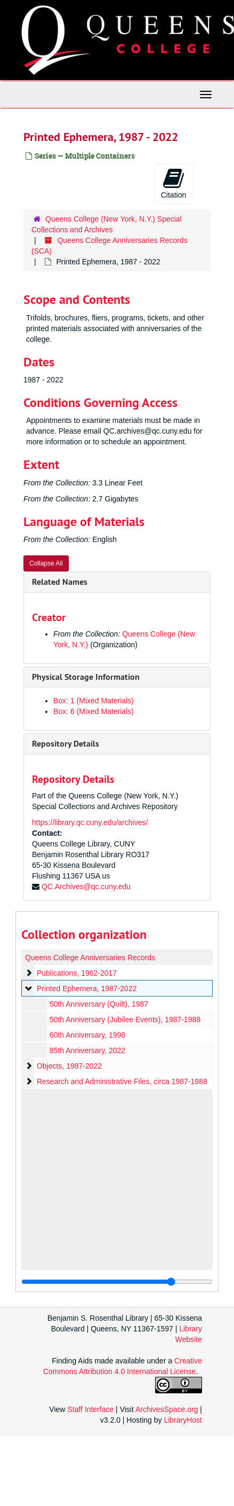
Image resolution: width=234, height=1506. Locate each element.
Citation (173, 183)
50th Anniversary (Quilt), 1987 (99, 1004)
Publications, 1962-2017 (77, 973)
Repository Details (65, 743)
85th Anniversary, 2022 (87, 1050)
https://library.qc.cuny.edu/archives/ (90, 822)
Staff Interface (90, 1409)
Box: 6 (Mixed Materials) (93, 711)
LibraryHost (183, 1420)
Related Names (59, 581)
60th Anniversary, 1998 (87, 1035)
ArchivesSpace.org (166, 1409)
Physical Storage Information (86, 677)
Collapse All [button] (46, 563)
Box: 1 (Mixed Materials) (93, 700)
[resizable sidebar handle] (117, 1281)
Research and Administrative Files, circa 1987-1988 (122, 1081)
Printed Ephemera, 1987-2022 (87, 988)
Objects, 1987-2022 (69, 1066)
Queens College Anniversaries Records (90, 957)
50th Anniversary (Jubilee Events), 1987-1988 (125, 1019)
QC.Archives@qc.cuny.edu (86, 886)
